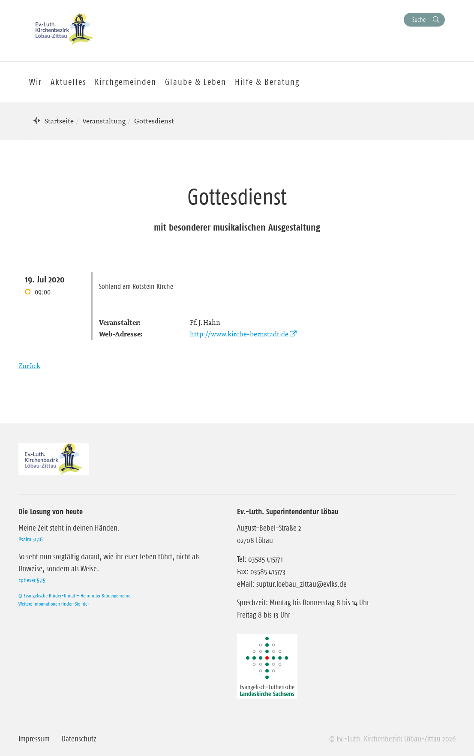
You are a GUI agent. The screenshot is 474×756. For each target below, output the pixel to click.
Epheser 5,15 (31, 580)
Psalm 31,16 (30, 539)
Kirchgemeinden (125, 82)
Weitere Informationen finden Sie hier (53, 603)
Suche (419, 19)
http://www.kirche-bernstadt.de (239, 334)
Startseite (59, 121)
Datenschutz (79, 739)
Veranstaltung (104, 121)
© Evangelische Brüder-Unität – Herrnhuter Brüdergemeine (74, 595)
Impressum (34, 739)
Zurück (29, 365)
